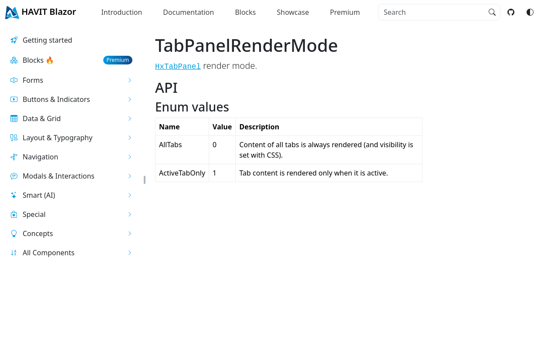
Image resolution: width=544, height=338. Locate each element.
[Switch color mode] (530, 12)
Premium (345, 12)
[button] (71, 80)
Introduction (121, 12)
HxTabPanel (178, 66)
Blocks (245, 12)
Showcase (293, 12)
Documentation (188, 12)
